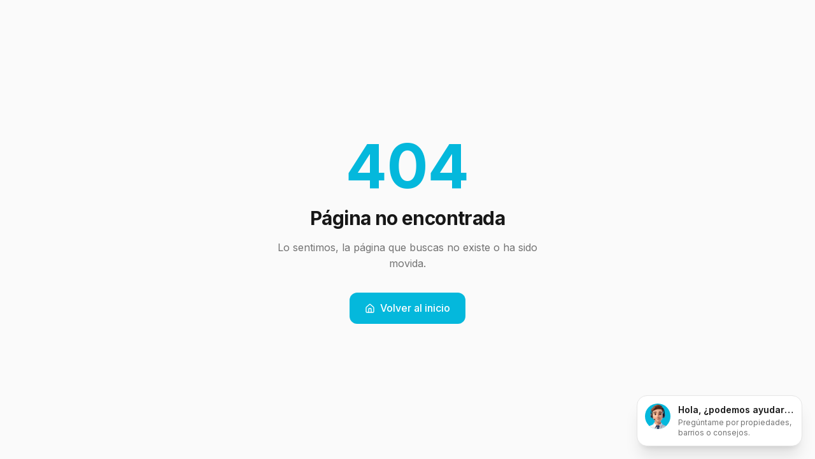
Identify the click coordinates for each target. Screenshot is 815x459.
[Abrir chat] (719, 420)
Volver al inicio (407, 308)
